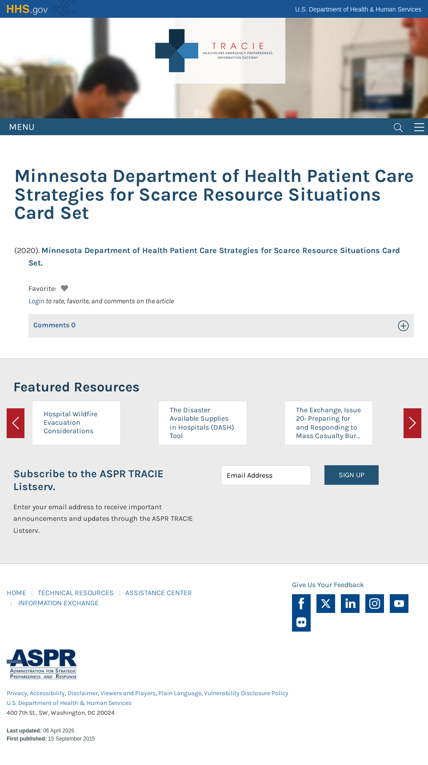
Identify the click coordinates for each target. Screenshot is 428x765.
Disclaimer (83, 693)
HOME (16, 592)
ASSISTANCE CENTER (158, 592)
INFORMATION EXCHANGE (58, 603)
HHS (42, 9)
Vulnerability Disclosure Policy (246, 693)
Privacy (17, 693)
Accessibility (47, 693)
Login (36, 301)
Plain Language (179, 693)
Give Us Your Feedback (328, 584)
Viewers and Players (128, 693)
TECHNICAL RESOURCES (76, 592)
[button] (63, 287)
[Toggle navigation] (398, 126)
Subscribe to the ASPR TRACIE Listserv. (88, 480)
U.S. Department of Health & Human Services (358, 9)
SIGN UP (351, 475)
